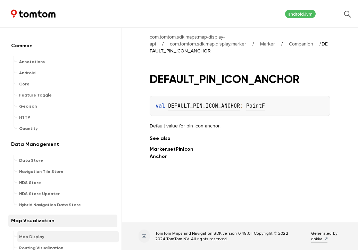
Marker (267, 43)
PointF (255, 105)
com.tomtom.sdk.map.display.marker (208, 43)
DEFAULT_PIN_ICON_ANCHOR (204, 105)
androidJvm (300, 14)
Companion (301, 43)
